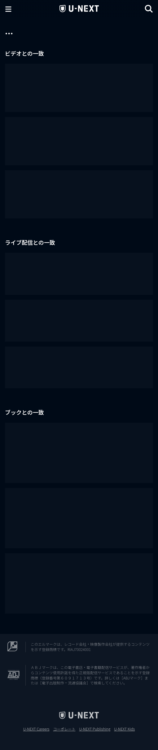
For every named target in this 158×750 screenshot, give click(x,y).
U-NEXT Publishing (94, 728)
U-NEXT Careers (36, 728)
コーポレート (64, 728)
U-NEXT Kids (124, 728)
